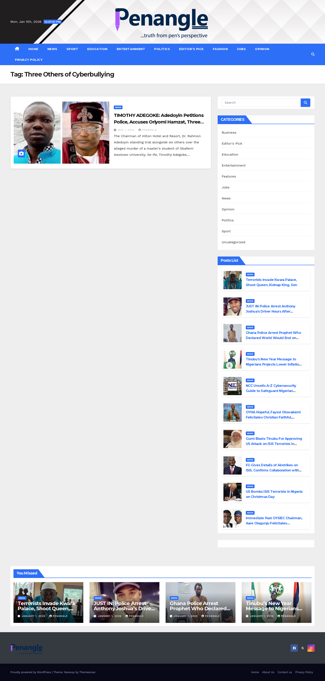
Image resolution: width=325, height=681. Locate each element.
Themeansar (87, 672)
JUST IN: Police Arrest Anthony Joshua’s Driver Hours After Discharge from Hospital (271, 311)
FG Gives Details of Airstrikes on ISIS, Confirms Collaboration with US (272, 470)
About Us (268, 672)
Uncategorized (233, 242)
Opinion (262, 49)
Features (229, 176)
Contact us (285, 672)
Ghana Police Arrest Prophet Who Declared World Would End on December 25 (273, 338)
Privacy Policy (28, 60)
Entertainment (131, 49)
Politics (162, 49)
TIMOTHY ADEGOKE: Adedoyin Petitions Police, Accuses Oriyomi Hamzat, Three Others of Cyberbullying (159, 122)
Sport (72, 49)
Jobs (241, 49)
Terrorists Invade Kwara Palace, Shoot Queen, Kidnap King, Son (46, 608)
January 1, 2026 (34, 616)
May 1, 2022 (127, 129)
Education (97, 49)
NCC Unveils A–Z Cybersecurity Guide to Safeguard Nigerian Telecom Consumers (271, 391)
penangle (147, 129)
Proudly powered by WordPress (31, 672)
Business (229, 132)
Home (33, 49)
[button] (313, 54)
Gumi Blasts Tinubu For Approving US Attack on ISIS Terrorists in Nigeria (274, 444)
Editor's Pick (232, 143)
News (52, 49)
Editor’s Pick (191, 49)
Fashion (220, 49)
